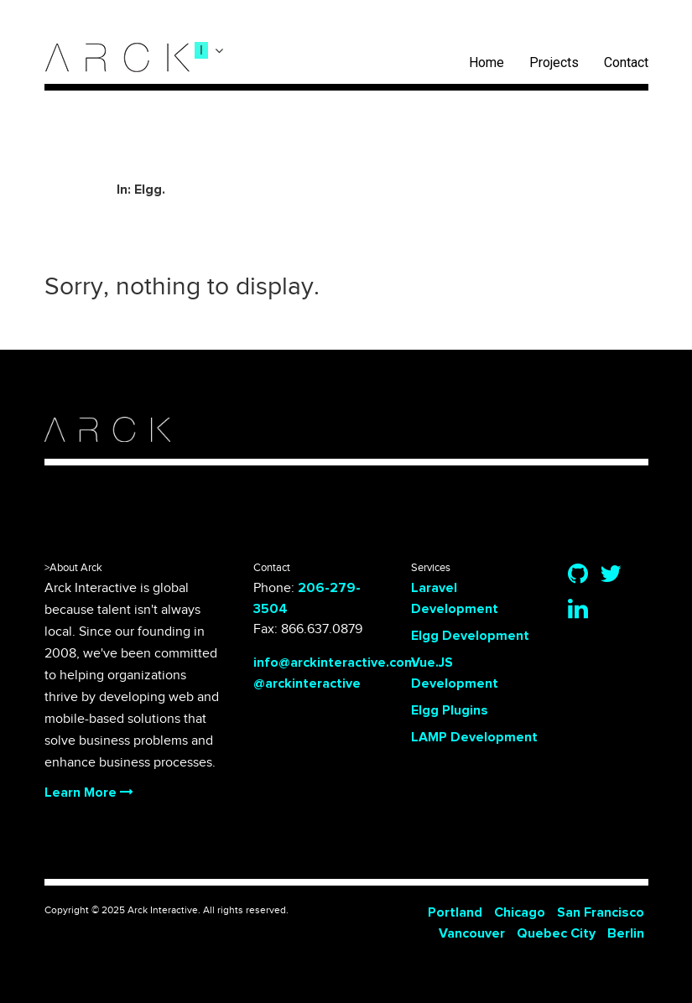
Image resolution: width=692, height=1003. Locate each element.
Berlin (625, 933)
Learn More (88, 792)
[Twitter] (611, 575)
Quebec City (556, 933)
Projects (554, 62)
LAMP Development (474, 737)
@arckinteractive (307, 683)
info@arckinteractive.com (334, 662)
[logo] (117, 57)
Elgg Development (470, 635)
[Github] (578, 575)
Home (486, 62)
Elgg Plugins (449, 710)
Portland (455, 912)
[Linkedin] (578, 610)
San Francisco (600, 912)
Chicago (519, 912)
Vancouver (472, 933)
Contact (626, 62)
